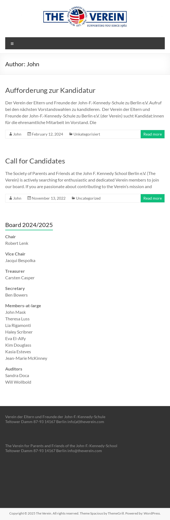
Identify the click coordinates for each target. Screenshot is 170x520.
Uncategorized (88, 198)
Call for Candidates (35, 160)
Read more (152, 134)
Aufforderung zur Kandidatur (50, 90)
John (17, 134)
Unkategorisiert (86, 134)
